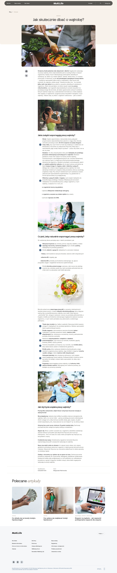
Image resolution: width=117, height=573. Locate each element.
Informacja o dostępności (57, 546)
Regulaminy (54, 543)
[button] (8, 3)
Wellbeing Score (36, 548)
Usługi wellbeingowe (37, 546)
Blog (10, 12)
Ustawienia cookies (56, 551)
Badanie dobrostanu (17, 543)
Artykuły (14, 548)
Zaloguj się (107, 3)
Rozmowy (34, 543)
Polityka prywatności (56, 548)
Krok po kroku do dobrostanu (19, 546)
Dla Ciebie (14, 540)
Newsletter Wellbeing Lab (38, 551)
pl (100, 3)
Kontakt (90, 3)
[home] (58, 3)
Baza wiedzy (54, 540)
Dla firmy (34, 540)
